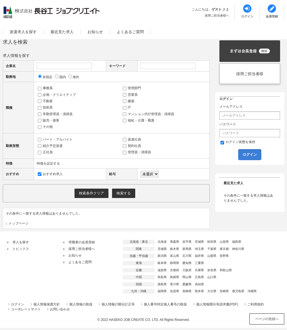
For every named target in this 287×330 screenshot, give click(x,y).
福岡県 (162, 291)
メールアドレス (231, 107)
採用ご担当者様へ (217, 15)
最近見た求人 (62, 32)
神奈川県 (238, 248)
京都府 (174, 270)
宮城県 (199, 241)
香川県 (174, 284)
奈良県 (211, 270)
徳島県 (162, 284)
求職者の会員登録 (81, 242)
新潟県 (162, 255)
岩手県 (187, 241)
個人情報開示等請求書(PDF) (217, 304)
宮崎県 (224, 291)
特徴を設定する (48, 163)
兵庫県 (199, 270)
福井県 (199, 255)
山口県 (211, 277)
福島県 (236, 241)
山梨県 (211, 255)
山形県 (224, 241)
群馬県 (187, 248)
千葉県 (211, 248)
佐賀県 (174, 291)
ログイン (17, 304)
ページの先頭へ (266, 319)
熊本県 (199, 291)
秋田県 (211, 241)
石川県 (187, 255)
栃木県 (174, 248)
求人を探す (20, 242)
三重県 (199, 263)
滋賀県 (162, 270)
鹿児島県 (238, 291)
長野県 (224, 255)
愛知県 (187, 263)
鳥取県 (162, 277)
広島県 (199, 277)
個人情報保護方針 (46, 304)
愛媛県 (187, 284)
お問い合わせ (60, 309)
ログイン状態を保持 (237, 142)
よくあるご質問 (130, 32)
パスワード (227, 124)
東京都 (224, 248)
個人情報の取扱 (80, 304)
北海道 (162, 241)
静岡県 (174, 263)
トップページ (18, 223)
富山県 (174, 255)
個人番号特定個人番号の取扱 (165, 304)
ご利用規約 (255, 304)
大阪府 (187, 270)
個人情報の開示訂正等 (118, 304)
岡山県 (187, 277)
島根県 (174, 277)
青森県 (174, 241)
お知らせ (95, 32)
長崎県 (187, 291)
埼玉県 (199, 248)
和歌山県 (226, 270)
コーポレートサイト (26, 309)
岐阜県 (162, 263)
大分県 (211, 291)
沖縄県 (252, 291)
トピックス (20, 249)
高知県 (199, 284)
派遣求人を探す (23, 32)
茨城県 (162, 248)
